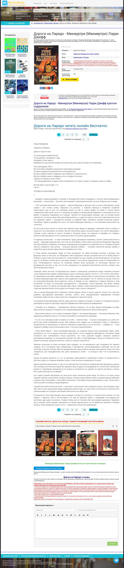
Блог (45, 3)
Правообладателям (10, 556)
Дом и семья (91, 14)
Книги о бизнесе (57, 14)
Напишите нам (63, 98)
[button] (37, 515)
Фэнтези (18, 18)
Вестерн (86, 57)
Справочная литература (94, 18)
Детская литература (75, 14)
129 (84, 135)
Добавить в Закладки (15, 23)
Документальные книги (59, 18)
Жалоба (44, 97)
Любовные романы (22, 14)
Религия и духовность (76, 16)
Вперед (93, 135)
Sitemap (67, 556)
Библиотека (37, 3)
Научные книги (56, 16)
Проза (36, 18)
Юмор (71, 18)
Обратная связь (55, 556)
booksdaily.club (15, 3)
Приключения (38, 14)
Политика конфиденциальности (33, 556)
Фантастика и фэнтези (23, 16)
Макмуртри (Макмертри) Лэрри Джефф (86, 54)
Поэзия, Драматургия (112, 14)
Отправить (112, 543)
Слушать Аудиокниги (66, 3)
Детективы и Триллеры (41, 16)
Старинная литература (94, 16)
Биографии (53, 3)
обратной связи (68, 564)
